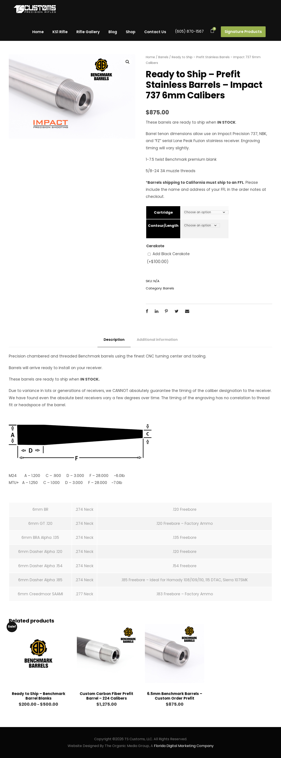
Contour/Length (163, 225)
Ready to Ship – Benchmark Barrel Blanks (38, 696)
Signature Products (243, 31)
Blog (112, 31)
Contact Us (155, 31)
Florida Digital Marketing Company (184, 745)
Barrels (163, 57)
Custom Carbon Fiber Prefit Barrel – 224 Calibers (106, 696)
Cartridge (163, 212)
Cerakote (155, 246)
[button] (127, 62)
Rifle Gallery (88, 31)
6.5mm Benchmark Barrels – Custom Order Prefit (174, 696)
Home (38, 31)
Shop (130, 31)
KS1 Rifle (60, 31)
